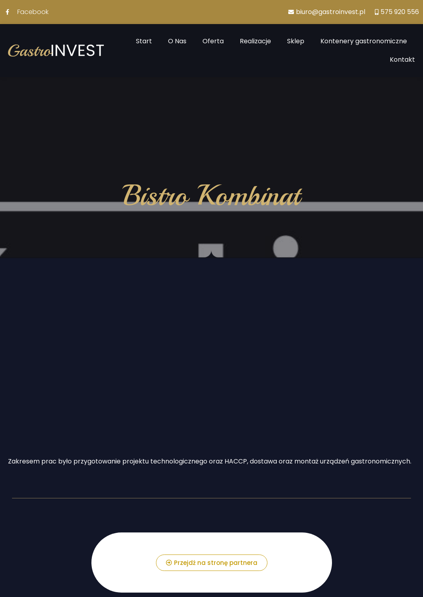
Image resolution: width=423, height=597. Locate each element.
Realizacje (255, 41)
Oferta (213, 41)
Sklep (295, 41)
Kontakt (402, 59)
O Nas (177, 41)
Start (144, 41)
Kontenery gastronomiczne (363, 41)
